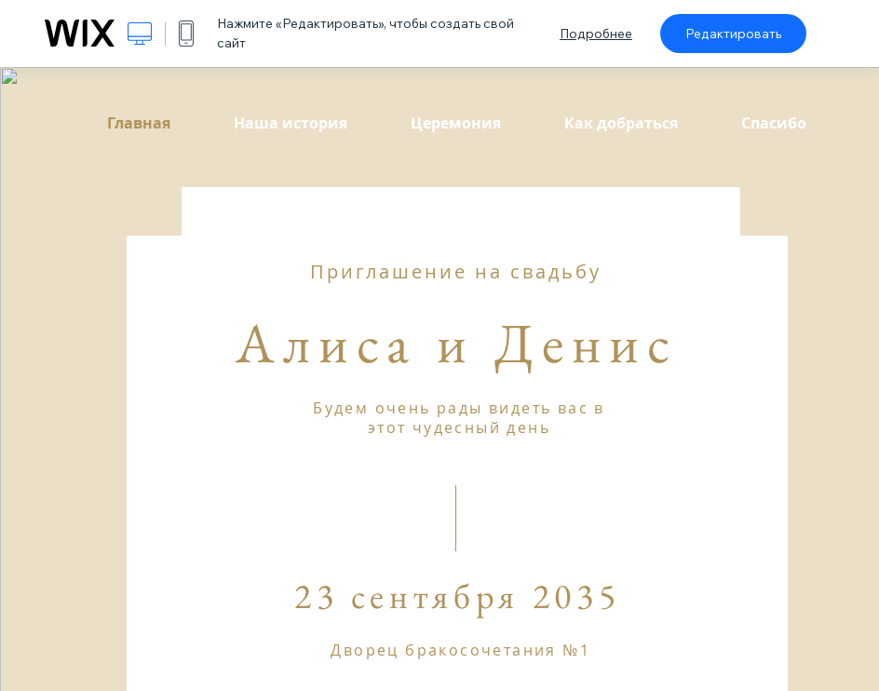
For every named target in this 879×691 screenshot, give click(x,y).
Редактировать (733, 33)
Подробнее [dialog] (596, 33)
